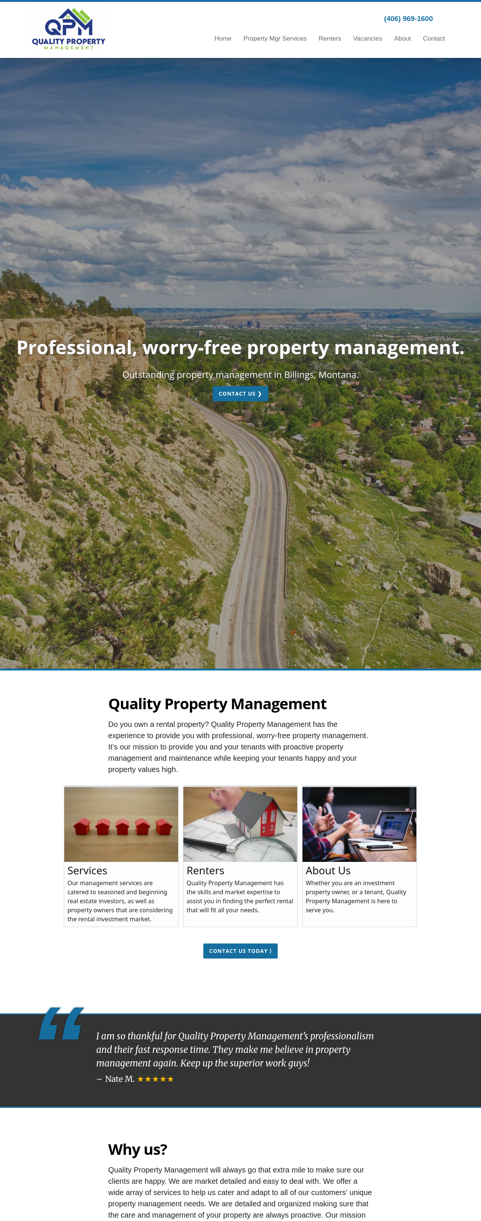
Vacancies (367, 38)
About (402, 38)
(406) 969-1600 (408, 18)
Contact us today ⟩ (240, 950)
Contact (434, 38)
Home (223, 38)
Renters (330, 38)
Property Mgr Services (275, 38)
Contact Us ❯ (240, 393)
